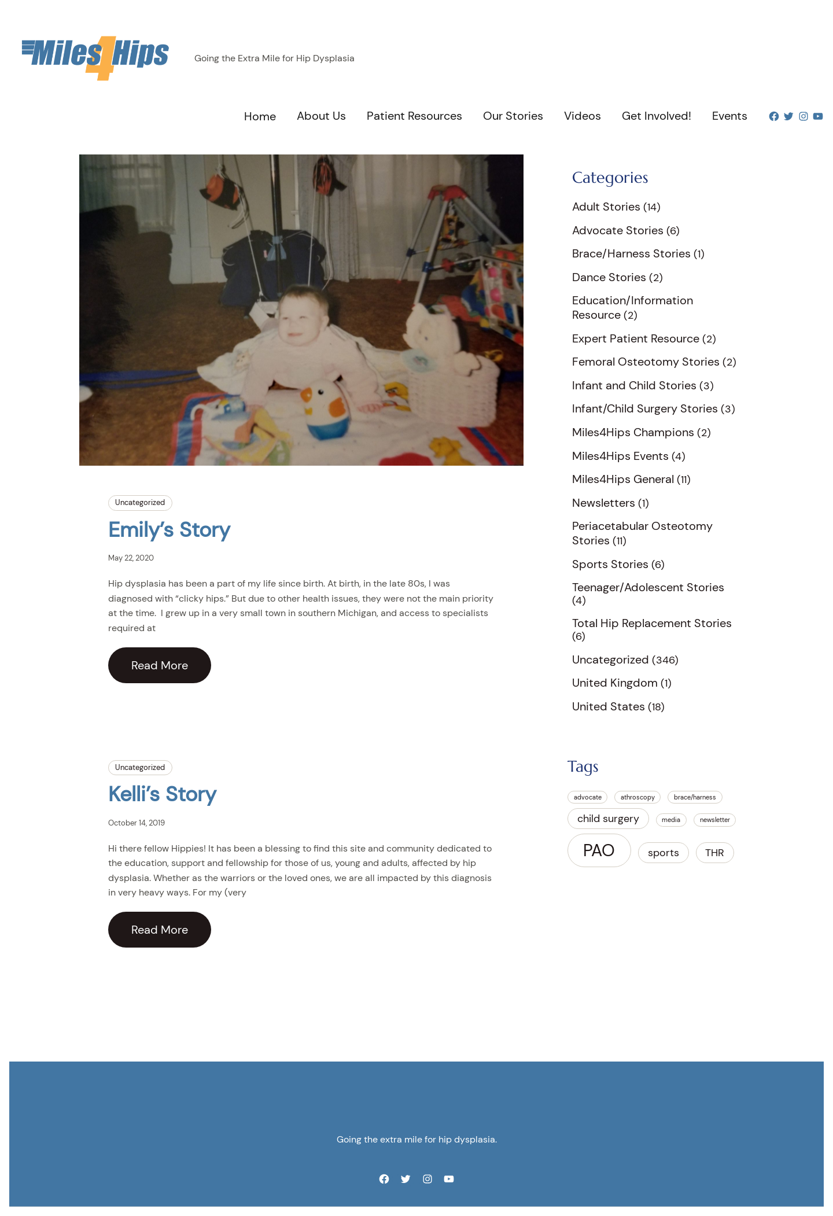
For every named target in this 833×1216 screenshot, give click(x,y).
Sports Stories (610, 564)
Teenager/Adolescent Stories (648, 587)
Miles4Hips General (623, 479)
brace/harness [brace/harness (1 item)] (695, 797)
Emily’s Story (169, 529)
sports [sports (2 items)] (663, 852)
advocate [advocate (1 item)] (588, 797)
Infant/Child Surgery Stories (645, 408)
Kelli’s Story (162, 794)
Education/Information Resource (632, 307)
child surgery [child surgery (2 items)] (608, 818)
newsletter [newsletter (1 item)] (715, 820)
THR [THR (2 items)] (714, 852)
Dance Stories (609, 277)
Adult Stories (606, 206)
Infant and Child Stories (634, 385)
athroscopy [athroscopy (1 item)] (638, 797)
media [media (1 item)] (671, 820)
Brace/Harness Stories (631, 253)
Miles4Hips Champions (633, 432)
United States (608, 706)
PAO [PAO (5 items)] (599, 850)
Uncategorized (140, 502)
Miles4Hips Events (620, 455)
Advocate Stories (618, 230)
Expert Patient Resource (635, 338)
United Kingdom (615, 682)
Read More (159, 665)
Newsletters (603, 502)
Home (260, 116)
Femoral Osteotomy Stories (646, 361)
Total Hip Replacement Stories (652, 623)
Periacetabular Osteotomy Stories (642, 533)
